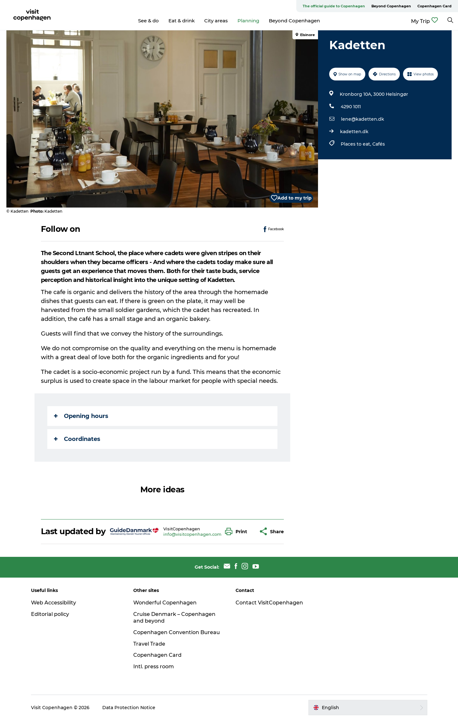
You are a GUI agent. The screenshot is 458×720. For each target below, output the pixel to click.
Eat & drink (181, 21)
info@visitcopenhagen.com (192, 534)
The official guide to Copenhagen (334, 6)
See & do (148, 21)
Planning (248, 21)
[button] (237, 531)
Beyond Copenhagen (391, 6)
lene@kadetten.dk (362, 119)
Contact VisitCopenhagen (269, 603)
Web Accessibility (53, 603)
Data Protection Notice (128, 707)
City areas (216, 21)
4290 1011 (351, 107)
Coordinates (77, 439)
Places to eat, (356, 144)
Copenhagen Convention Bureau (176, 632)
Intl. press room (153, 666)
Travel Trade (149, 644)
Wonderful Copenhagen (165, 603)
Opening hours (81, 416)
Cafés (378, 144)
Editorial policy (50, 614)
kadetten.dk (354, 131)
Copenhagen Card (434, 6)
